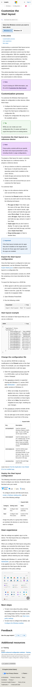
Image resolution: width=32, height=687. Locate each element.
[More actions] (29, 6)
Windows (8, 6)
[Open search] (24, 2)
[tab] (4, 488)
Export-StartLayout (7, 267)
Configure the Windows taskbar (14, 623)
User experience (7, 41)
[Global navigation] (1, 2)
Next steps (5, 43)
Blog (23, 677)
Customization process (9, 39)
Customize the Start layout (17, 88)
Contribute (4, 680)
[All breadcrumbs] (2, 6)
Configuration (16, 6)
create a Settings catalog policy (12, 495)
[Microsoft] (16, 2)
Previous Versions (15, 677)
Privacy (11, 680)
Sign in (29, 2)
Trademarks (4, 684)
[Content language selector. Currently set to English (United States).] (9, 669)
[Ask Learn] (26, 6)
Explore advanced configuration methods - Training (16, 652)
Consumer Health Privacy (8, 682)
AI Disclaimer (4, 677)
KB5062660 (11, 385)
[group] (18, 308)
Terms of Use (21, 682)
